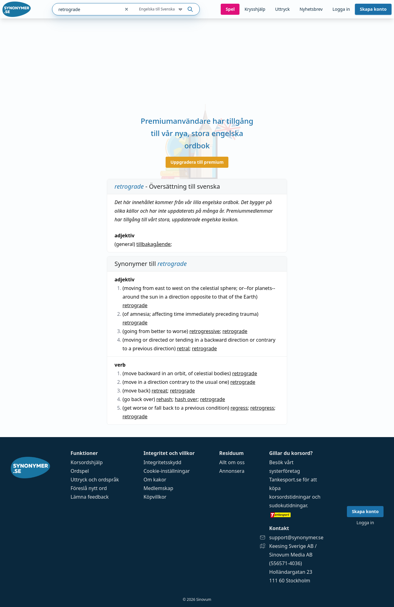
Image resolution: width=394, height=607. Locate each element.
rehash (164, 399)
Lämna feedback (89, 496)
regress (239, 407)
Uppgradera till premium (197, 162)
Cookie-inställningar (166, 471)
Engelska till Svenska (161, 9)
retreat (159, 390)
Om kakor (154, 479)
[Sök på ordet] (190, 9)
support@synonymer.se (296, 537)
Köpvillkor (154, 496)
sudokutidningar (288, 505)
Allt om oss (231, 462)
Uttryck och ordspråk (94, 479)
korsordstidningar (290, 496)
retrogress (262, 407)
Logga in (341, 9)
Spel (230, 9)
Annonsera (231, 471)
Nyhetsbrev (311, 9)
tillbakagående (153, 244)
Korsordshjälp (86, 462)
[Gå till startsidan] (16, 9)
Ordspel (79, 471)
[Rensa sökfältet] (126, 9)
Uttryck (282, 9)
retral (183, 348)
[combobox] (86, 9)
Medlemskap (158, 488)
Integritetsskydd (162, 462)
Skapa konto (373, 9)
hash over (186, 399)
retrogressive (204, 331)
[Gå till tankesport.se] (296, 515)
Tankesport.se (285, 479)
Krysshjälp (254, 9)
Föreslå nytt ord (88, 488)
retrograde (135, 305)
